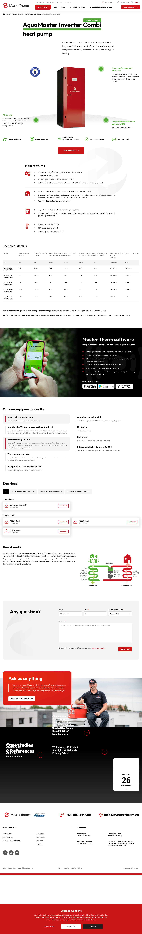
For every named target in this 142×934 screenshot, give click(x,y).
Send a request (69, 170)
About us (59, 2)
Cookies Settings (49, 926)
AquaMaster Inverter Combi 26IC (51, 511)
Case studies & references (101, 7)
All (6, 511)
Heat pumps (43, 7)
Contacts (68, 2)
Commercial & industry (84, 902)
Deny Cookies (71, 926)
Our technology (77, 7)
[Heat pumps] (15, 14)
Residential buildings (84, 895)
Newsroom (40, 2)
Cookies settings (49, 917)
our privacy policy (98, 667)
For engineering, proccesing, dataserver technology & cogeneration (121, 903)
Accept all (93, 926)
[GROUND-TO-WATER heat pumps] (31, 14)
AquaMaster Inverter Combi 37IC (79, 511)
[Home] (8, 14)
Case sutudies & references (12, 900)
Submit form (125, 668)
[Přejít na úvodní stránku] (17, 874)
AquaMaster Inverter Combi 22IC (23, 511)
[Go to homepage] (16, 5)
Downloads (50, 2)
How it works (59, 7)
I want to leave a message (20, 718)
